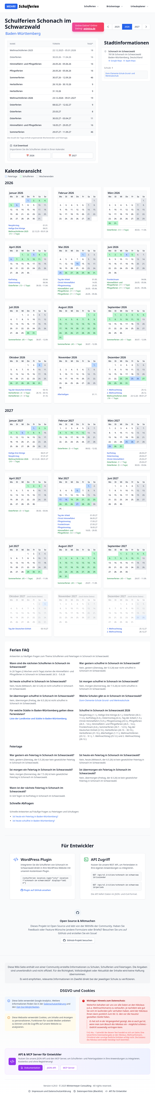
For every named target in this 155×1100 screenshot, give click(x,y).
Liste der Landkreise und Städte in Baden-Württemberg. (38, 718)
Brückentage (115, 6)
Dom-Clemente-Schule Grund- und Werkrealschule (120, 74)
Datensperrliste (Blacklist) (88, 1091)
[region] (51, 90)
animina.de (89, 28)
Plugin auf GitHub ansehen (36, 890)
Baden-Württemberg (23, 33)
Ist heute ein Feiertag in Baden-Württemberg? (35, 816)
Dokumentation (30, 1067)
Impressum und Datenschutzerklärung (49, 1091)
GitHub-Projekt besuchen (77, 940)
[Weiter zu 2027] (146, 27)
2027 (137, 26)
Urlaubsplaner (140, 6)
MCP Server (69, 1067)
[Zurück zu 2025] (108, 27)
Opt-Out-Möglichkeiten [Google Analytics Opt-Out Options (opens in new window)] (27, 1007)
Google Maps (115, 61)
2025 (117, 26)
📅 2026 (30, 155)
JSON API (51, 1067)
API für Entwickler (116, 1091)
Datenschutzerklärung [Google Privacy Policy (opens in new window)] (55, 1003)
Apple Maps (129, 61)
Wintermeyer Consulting (79, 1085)
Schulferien (91, 6)
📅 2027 (73, 155)
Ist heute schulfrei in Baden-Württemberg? (34, 820)
